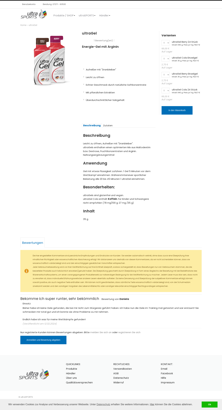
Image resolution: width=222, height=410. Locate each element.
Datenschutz (103, 404)
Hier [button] (152, 404)
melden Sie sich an (101, 332)
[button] (193, 404)
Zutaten (108, 125)
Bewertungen (32, 243)
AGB (116, 373)
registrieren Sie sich (129, 332)
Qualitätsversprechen (79, 382)
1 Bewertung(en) (103, 40)
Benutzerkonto (28, 4)
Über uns (71, 378)
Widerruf (118, 382)
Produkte (71, 369)
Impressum (168, 382)
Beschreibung (92, 125)
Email (164, 369)
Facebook (167, 373)
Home (23, 25)
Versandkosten (122, 369)
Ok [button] (209, 404)
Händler (71, 373)
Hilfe (163, 378)
